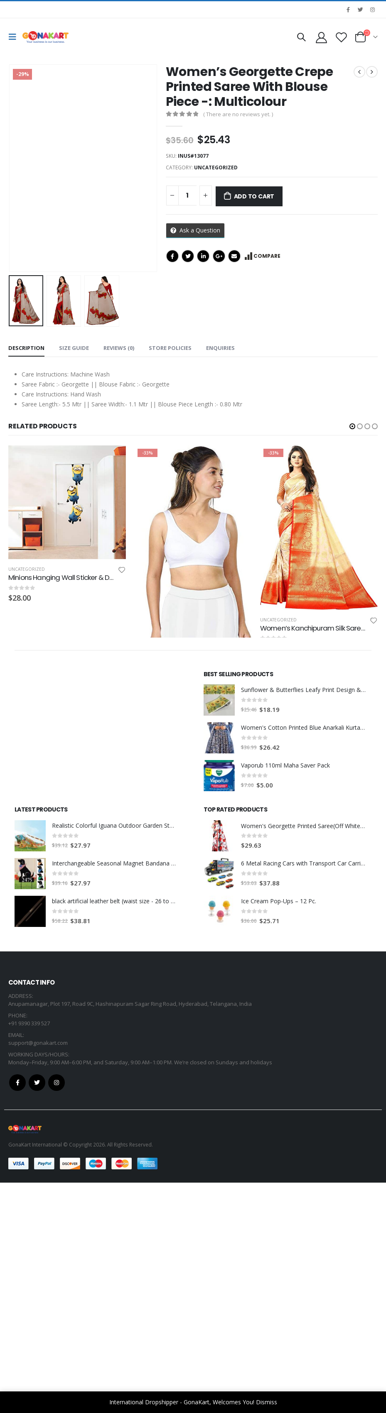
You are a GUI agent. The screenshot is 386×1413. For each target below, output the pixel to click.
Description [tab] (26, 348)
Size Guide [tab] (74, 348)
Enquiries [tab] (220, 348)
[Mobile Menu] (14, 37)
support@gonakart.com (38, 1273)
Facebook (172, 256)
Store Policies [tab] (170, 348)
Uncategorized (216, 167)
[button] (352, 426)
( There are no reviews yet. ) (238, 114)
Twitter (187, 256)
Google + (219, 256)
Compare (266, 255)
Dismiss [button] (266, 1402)
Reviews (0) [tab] (118, 348)
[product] (67, 502)
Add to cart (254, 196)
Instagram (56, 1313)
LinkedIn (203, 256)
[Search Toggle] (301, 37)
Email (234, 256)
